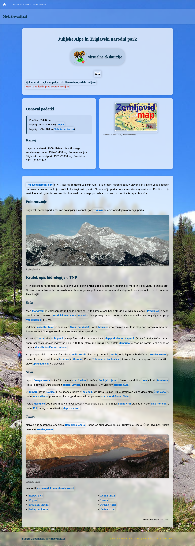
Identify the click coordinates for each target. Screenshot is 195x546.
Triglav (60, 124)
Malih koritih (79, 354)
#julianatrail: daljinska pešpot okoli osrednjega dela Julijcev (60, 82)
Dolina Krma (107, 509)
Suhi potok (57, 338)
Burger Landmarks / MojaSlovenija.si (43, 538)
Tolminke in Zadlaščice (106, 359)
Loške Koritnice (45, 327)
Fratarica (83, 315)
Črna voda (160, 392)
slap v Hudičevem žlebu (115, 396)
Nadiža (50, 392)
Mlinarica (124, 343)
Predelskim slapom (64, 315)
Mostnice (162, 380)
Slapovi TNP (36, 495)
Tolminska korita (64, 129)
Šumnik (77, 359)
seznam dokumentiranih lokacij (55, 488)
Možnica (103, 327)
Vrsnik (113, 354)
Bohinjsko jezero (108, 380)
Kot (35, 408)
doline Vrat (124, 403)
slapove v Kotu (71, 408)
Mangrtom (38, 311)
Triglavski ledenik (39, 504)
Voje (144, 380)
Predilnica (153, 311)
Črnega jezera (41, 380)
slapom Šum (121, 384)
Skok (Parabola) (79, 327)
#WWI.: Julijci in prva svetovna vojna (47, 86)
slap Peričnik (159, 403)
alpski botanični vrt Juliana (50, 347)
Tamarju (33, 392)
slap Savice (79, 380)
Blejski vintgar (71, 384)
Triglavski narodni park (39, 184)
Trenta (40, 338)
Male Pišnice (40, 396)
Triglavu (98, 210)
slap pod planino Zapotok (120, 338)
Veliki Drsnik (33, 319)
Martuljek (39, 403)
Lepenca (64, 359)
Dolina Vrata (107, 495)
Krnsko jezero (157, 354)
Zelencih (87, 392)
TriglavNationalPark (19, 4)
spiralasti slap (41, 363)
